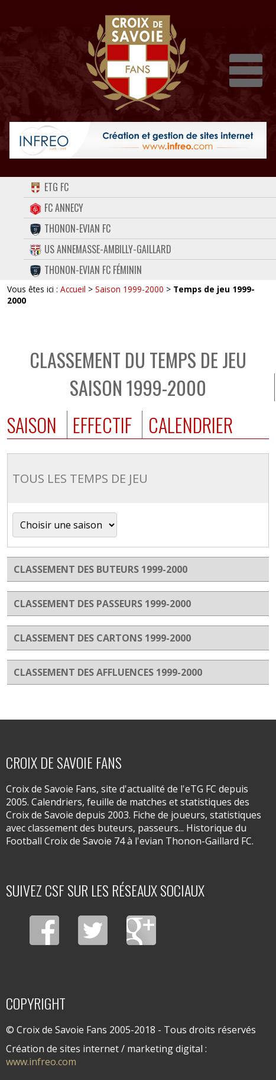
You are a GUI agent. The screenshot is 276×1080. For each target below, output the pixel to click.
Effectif (102, 425)
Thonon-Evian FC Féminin (86, 270)
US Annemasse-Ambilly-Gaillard (100, 249)
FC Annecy (56, 208)
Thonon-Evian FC (70, 228)
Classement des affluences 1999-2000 (108, 672)
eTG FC (49, 187)
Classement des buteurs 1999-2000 (100, 569)
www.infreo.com (41, 1061)
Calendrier (190, 425)
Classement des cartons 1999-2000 (102, 637)
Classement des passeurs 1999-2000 (102, 603)
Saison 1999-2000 (129, 289)
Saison (32, 425)
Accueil (73, 289)
